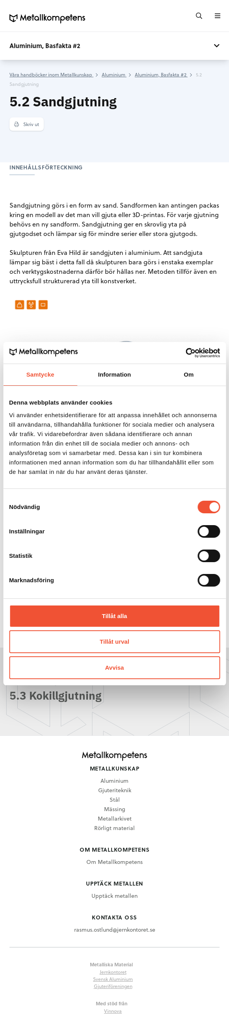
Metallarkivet (115, 818)
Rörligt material (114, 828)
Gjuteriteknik (114, 790)
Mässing (114, 809)
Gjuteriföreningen (113, 986)
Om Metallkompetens (114, 862)
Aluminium (114, 780)
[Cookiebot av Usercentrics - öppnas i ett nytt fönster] (185, 353)
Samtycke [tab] (40, 374)
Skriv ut (26, 124)
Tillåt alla (114, 616)
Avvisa (114, 667)
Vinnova (113, 1010)
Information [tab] (114, 374)
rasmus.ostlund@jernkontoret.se (114, 929)
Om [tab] (189, 374)
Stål (115, 799)
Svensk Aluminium (113, 978)
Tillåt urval (114, 641)
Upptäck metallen (114, 895)
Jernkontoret (113, 971)
